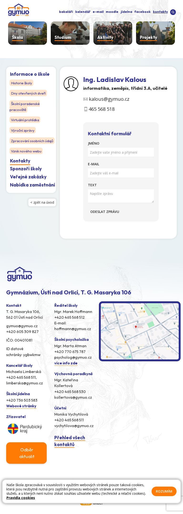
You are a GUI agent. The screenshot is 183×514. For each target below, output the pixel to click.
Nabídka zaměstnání (32, 189)
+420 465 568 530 (70, 391)
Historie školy (22, 82)
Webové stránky (21, 405)
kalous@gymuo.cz (109, 99)
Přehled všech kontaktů (69, 441)
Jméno (93, 143)
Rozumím (164, 491)
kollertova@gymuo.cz (73, 397)
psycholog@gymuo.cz (73, 357)
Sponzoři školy (26, 173)
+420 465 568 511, (21, 377)
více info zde (65, 363)
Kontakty (20, 165)
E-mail (93, 164)
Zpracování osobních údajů (27, 142)
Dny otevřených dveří (29, 93)
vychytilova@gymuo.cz (74, 425)
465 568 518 (102, 109)
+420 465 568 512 (69, 317)
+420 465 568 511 (69, 420)
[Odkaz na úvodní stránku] (17, 9)
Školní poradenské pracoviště (25, 106)
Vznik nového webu (26, 155)
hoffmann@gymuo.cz (72, 328)
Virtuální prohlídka (25, 119)
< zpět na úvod (42, 207)
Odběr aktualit (27, 453)
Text (92, 185)
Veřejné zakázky (28, 181)
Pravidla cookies (20, 497)
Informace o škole (30, 74)
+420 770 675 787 (70, 351)
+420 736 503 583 (21, 400)
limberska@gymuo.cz (24, 383)
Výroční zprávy (23, 129)
